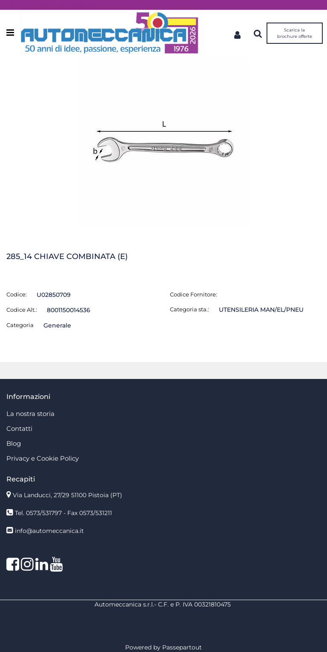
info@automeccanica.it (49, 531)
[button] (163, 141)
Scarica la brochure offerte (294, 33)
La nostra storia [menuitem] (30, 414)
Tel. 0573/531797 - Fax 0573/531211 (63, 513)
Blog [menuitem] (13, 443)
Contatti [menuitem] (19, 428)
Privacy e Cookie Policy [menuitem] (42, 458)
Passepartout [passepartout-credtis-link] (182, 647)
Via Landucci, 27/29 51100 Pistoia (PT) (67, 495)
